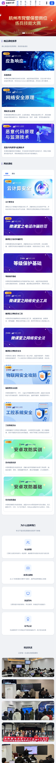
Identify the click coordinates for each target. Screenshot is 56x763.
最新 (6, 173)
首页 (17, 3)
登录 (46, 3)
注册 (52, 3)
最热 (13, 173)
